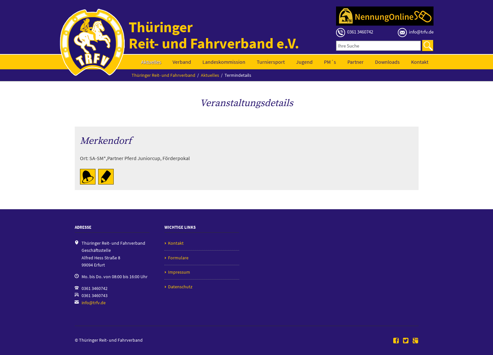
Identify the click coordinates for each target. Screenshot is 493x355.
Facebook (396, 340)
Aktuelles (151, 62)
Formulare (178, 258)
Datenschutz (180, 287)
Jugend (304, 62)
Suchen (428, 45)
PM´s (330, 62)
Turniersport (271, 62)
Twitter (406, 340)
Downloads (387, 62)
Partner (355, 62)
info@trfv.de (94, 303)
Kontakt (419, 62)
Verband (182, 62)
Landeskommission (223, 62)
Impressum (179, 272)
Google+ (415, 340)
